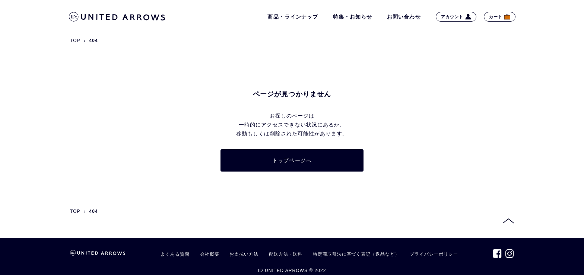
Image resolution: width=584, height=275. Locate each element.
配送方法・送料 (285, 254)
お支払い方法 (243, 254)
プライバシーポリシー (434, 254)
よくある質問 (175, 254)
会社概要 (209, 254)
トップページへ (291, 160)
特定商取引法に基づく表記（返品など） (356, 254)
